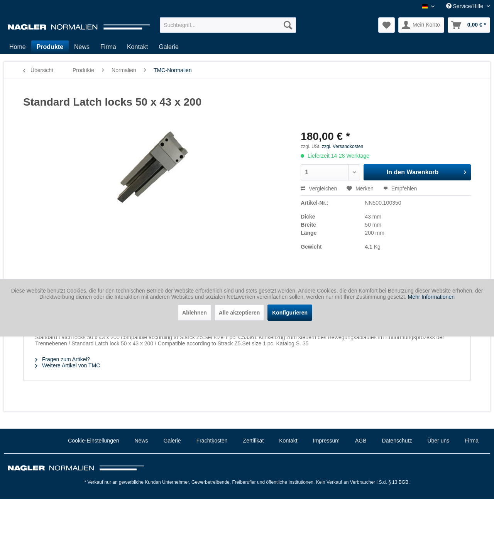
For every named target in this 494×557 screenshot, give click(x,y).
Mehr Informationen (431, 297)
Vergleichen (319, 188)
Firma (472, 441)
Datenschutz (397, 441)
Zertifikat (253, 441)
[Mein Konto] (421, 25)
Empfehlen (400, 188)
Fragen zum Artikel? (62, 359)
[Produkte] (50, 47)
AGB (361, 441)
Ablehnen (194, 313)
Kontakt (288, 441)
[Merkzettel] (386, 25)
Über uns (438, 441)
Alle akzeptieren (239, 313)
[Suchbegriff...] (228, 25)
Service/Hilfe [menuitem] (465, 6)
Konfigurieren (290, 313)
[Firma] (108, 47)
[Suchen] (288, 25)
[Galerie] (168, 47)
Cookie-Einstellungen (93, 441)
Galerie (172, 441)
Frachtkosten (212, 441)
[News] (82, 47)
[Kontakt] (137, 47)
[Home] (17, 47)
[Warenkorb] (469, 25)
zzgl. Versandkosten (342, 146)
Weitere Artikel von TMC (67, 365)
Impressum (326, 441)
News (141, 441)
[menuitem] (228, 25)
